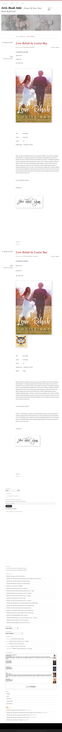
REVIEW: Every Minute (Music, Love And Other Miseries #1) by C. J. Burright (22, 617)
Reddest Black (9, 660)
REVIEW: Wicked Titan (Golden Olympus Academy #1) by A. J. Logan (20, 590)
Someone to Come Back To (11, 654)
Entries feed (9, 698)
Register (8, 693)
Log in (8, 696)
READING (32, 47)
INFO (17, 3)
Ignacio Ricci (42, 730)
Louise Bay (5, 58)
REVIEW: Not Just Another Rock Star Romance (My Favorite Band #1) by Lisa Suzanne (24, 578)
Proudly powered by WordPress (24, 730)
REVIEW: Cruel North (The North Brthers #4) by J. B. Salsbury (19, 595)
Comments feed (10, 701)
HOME (22, 3)
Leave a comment (55, 47)
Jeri (21, 47)
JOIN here (9, 506)
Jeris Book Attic (11, 8)
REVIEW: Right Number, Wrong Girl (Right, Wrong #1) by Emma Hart (20, 612)
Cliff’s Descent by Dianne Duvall (17, 638)
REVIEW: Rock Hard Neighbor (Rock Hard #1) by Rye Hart (18, 622)
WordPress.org (10, 703)
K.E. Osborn (9, 673)
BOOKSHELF (4, 3)
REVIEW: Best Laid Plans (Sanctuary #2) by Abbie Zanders (18, 581)
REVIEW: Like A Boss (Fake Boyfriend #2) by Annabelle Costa (19, 607)
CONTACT (12, 3)
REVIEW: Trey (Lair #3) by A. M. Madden (15, 719)
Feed (9, 707)
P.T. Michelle (9, 661)
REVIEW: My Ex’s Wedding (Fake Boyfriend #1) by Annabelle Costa (20, 610)
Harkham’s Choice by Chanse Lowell (17, 643)
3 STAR (25, 256)
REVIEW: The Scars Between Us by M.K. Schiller (16, 598)
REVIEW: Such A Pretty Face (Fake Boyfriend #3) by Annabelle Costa (20, 605)
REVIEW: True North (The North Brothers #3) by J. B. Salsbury (19, 600)
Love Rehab (10, 58)
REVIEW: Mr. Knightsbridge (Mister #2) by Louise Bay (17, 615)
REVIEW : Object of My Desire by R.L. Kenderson (19, 641)
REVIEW (36, 256)
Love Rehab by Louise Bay (31, 43)
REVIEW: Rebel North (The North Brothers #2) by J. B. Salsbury (19, 593)
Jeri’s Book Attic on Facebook (14, 511)
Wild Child (8, 679)
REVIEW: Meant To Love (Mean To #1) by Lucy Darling (17, 620)
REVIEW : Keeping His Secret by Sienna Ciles (16, 576)
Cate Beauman (9, 667)
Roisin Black (9, 655)
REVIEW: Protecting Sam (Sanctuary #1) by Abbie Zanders (18, 583)
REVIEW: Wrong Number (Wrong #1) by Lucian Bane (17, 588)
